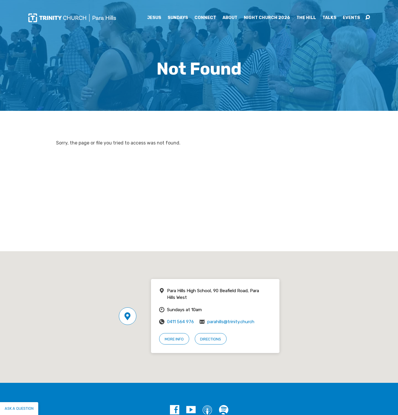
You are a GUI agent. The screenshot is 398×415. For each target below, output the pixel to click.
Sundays (178, 18)
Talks (329, 18)
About (230, 18)
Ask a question (19, 408)
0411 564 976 (180, 321)
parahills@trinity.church (230, 321)
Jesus (154, 18)
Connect (205, 18)
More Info (174, 339)
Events (351, 18)
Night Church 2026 (267, 18)
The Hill (306, 18)
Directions (210, 339)
